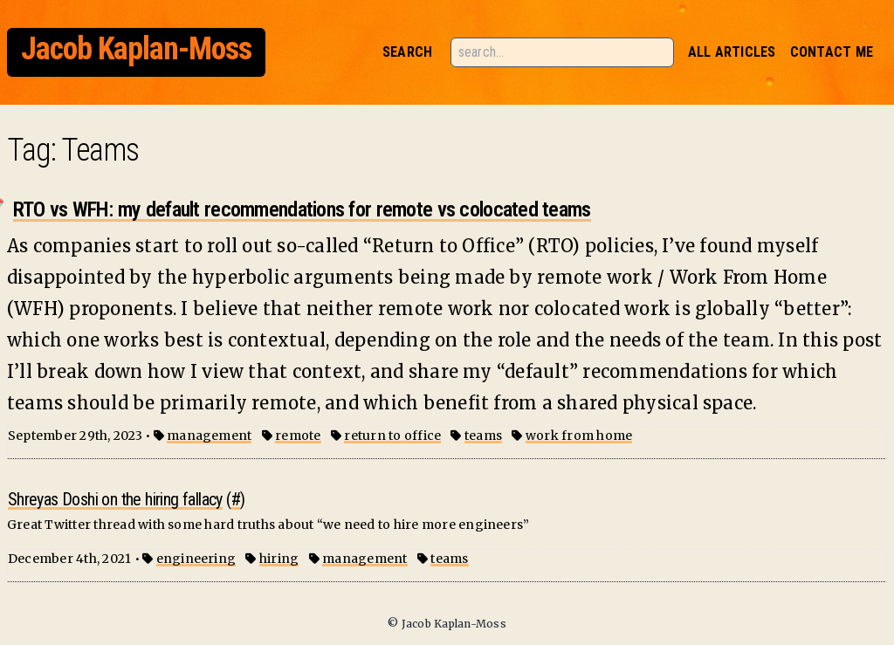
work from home (579, 435)
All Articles (732, 52)
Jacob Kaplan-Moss (136, 49)
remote (297, 435)
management (209, 435)
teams (483, 435)
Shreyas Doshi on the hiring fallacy (115, 499)
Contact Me (831, 52)
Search (407, 52)
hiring (279, 558)
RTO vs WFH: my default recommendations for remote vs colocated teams (302, 209)
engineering (196, 558)
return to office (392, 435)
